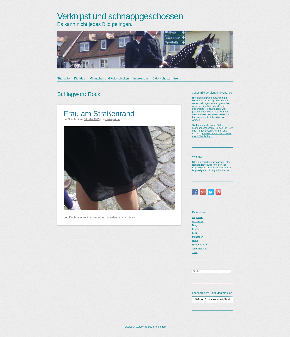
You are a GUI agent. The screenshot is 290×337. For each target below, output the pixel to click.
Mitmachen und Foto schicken (109, 78)
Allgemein (197, 217)
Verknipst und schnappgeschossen (120, 16)
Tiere (195, 252)
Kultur (195, 233)
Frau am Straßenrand (99, 113)
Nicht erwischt (199, 244)
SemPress (161, 327)
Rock (132, 217)
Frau (124, 217)
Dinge (195, 225)
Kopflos (86, 217)
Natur (195, 240)
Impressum (140, 78)
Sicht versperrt (200, 248)
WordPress (141, 327)
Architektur (197, 221)
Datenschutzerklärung (166, 78)
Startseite (63, 78)
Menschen (99, 217)
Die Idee (79, 78)
